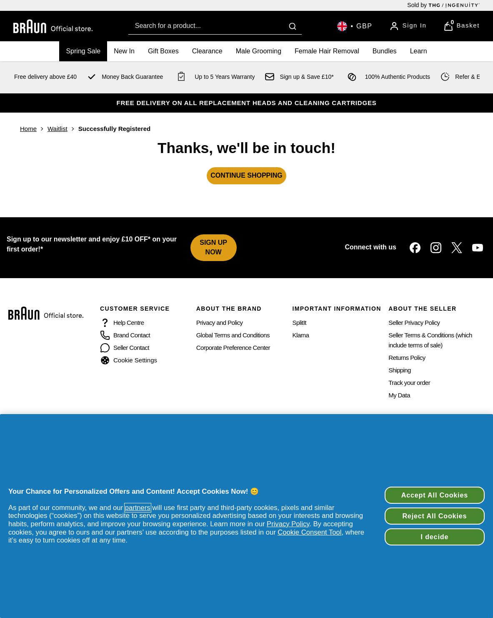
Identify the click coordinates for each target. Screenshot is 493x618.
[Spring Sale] (83, 51)
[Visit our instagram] (435, 247)
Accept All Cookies (434, 495)
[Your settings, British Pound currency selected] (354, 26)
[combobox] (215, 26)
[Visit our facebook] (415, 247)
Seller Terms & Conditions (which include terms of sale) (430, 340)
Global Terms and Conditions (233, 335)
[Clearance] (207, 51)
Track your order (409, 382)
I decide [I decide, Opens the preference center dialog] (435, 536)
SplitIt (299, 322)
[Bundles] (384, 51)
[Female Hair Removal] (327, 51)
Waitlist (58, 128)
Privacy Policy (288, 524)
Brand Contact (131, 335)
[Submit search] (292, 26)
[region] (246, 516)
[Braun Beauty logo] (53, 26)
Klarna (301, 335)
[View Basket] (461, 26)
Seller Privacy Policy (414, 322)
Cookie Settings (135, 360)
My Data (399, 395)
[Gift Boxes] (163, 51)
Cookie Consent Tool (309, 532)
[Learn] (418, 51)
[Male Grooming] (258, 51)
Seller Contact (131, 347)
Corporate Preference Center (233, 347)
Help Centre (128, 322)
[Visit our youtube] (477, 247)
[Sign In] (408, 26)
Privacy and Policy (219, 322)
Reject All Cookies (434, 516)
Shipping (399, 370)
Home (28, 128)
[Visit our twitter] (456, 247)
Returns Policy (406, 357)
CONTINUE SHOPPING (246, 175)
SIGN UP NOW (213, 247)
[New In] (124, 51)
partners (137, 508)
